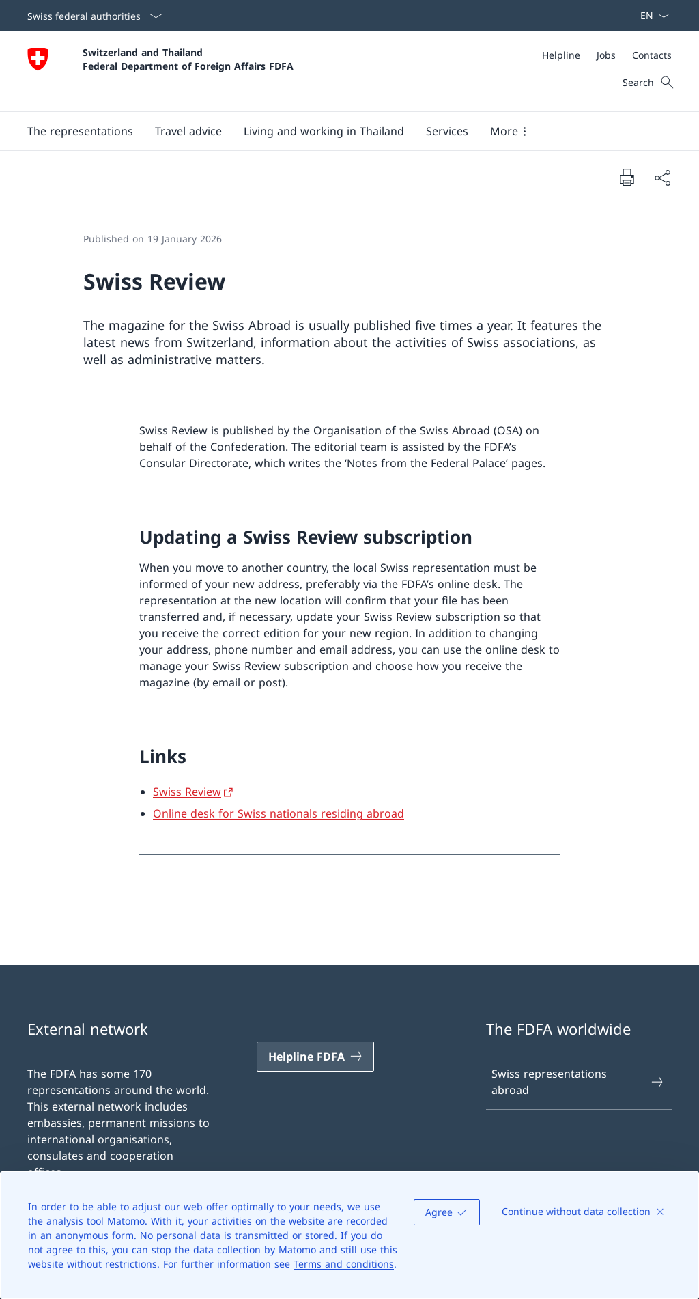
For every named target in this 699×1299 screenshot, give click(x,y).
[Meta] (607, 55)
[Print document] (626, 177)
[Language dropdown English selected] (650, 15)
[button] (80, 131)
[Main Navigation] (338, 131)
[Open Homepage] (160, 71)
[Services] (447, 131)
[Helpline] (561, 55)
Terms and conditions (344, 1263)
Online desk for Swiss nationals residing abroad (278, 813)
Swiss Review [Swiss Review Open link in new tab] (187, 791)
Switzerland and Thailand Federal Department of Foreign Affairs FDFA (188, 59)
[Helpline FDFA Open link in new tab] (315, 1057)
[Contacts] (652, 55)
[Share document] (662, 177)
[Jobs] (606, 55)
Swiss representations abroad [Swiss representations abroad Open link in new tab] (578, 1082)
